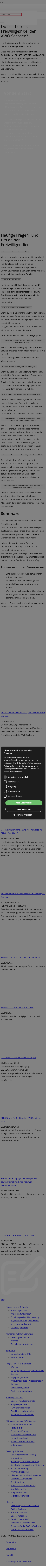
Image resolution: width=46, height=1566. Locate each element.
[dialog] (23, 783)
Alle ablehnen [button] (24, 809)
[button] (23, 815)
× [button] (41, 749)
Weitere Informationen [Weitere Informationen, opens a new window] (13, 771)
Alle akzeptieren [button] (24, 803)
